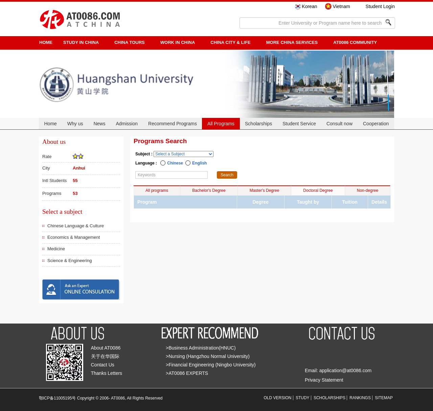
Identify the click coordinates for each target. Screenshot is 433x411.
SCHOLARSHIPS (329, 397)
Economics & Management (73, 237)
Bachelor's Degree (208, 190)
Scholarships (258, 123)
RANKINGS (360, 397)
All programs (156, 190)
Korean (309, 6)
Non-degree (367, 190)
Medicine (56, 248)
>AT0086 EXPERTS (187, 373)
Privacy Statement (324, 380)
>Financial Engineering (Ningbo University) (211, 364)
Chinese (175, 163)
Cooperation (376, 123)
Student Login (380, 6)
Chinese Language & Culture (75, 225)
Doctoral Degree (318, 190)
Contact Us (102, 364)
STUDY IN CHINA (81, 42)
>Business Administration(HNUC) (201, 348)
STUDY (303, 397)
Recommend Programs (172, 123)
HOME (45, 42)
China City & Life (230, 42)
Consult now (339, 123)
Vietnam (341, 6)
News (99, 123)
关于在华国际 (105, 356)
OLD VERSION (278, 397)
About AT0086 (106, 348)
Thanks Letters (106, 373)
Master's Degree (264, 190)
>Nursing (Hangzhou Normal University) (208, 356)
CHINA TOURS (129, 42)
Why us (75, 123)
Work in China (177, 42)
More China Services (292, 42)
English (199, 163)
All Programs (220, 123)
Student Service (299, 123)
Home (50, 123)
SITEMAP (384, 397)
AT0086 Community (355, 42)
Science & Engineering (69, 260)
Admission (127, 123)
